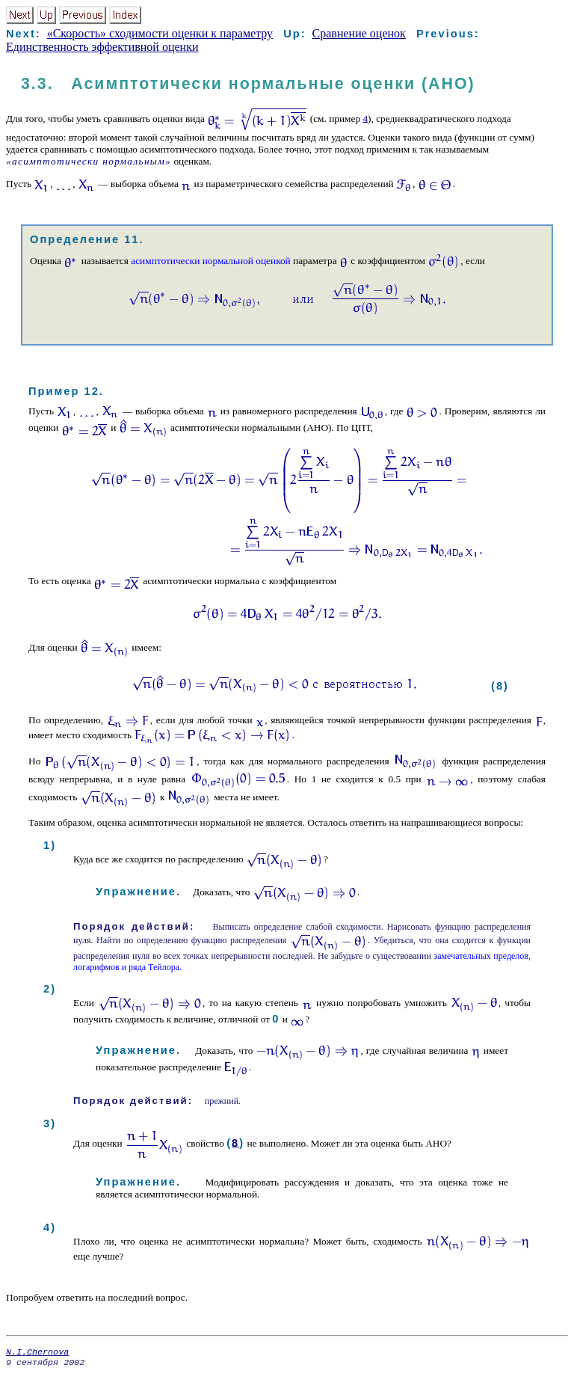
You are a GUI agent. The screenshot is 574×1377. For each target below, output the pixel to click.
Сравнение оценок (359, 33)
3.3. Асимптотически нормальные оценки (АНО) (248, 84)
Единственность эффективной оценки (102, 46)
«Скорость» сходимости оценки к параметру (160, 33)
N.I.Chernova (37, 1353)
